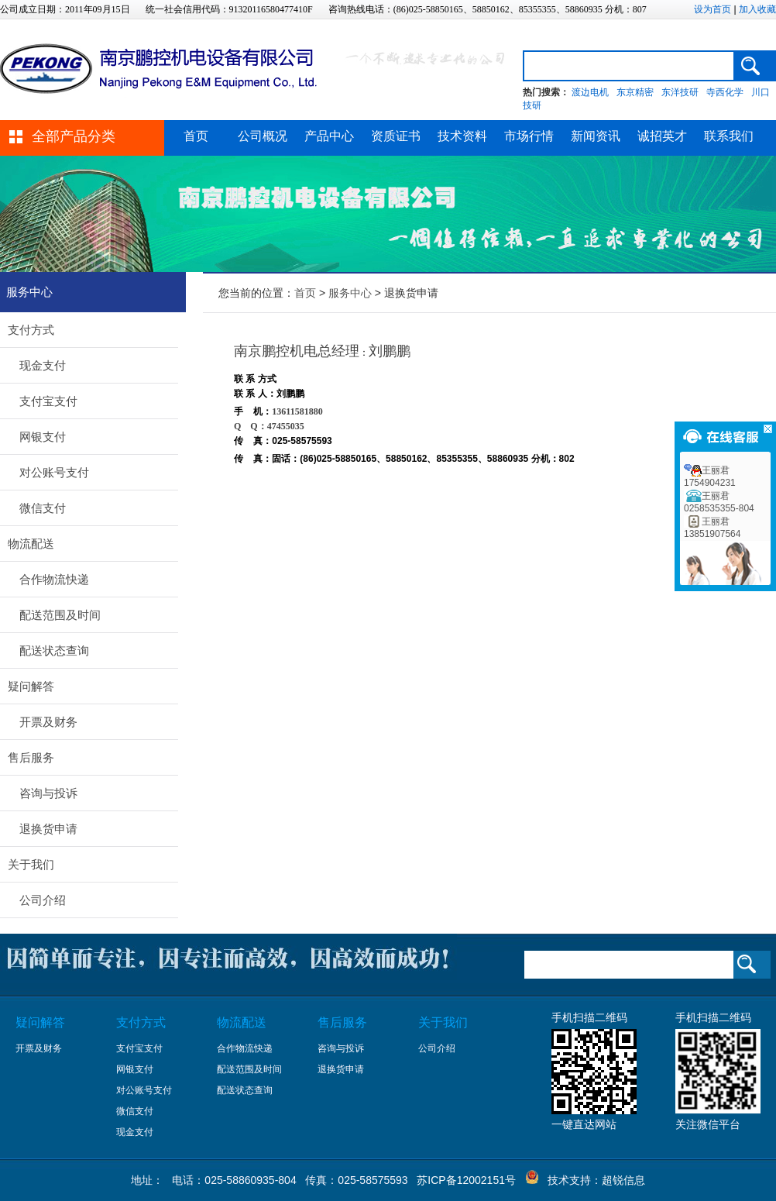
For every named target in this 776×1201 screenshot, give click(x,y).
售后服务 (31, 757)
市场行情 (529, 136)
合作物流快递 (54, 579)
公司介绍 (42, 900)
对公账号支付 (54, 472)
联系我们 (729, 136)
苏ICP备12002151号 (466, 1180)
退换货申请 (48, 828)
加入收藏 (757, 9)
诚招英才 (662, 136)
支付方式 (31, 329)
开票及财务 (48, 721)
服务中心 (350, 293)
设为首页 (712, 9)
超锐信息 (623, 1180)
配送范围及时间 (60, 614)
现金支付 (42, 365)
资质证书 (396, 136)
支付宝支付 (48, 401)
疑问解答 (31, 686)
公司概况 (262, 136)
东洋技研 (680, 92)
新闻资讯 (595, 136)
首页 (196, 136)
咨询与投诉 (48, 793)
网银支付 (42, 436)
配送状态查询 (54, 650)
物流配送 (31, 543)
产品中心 (329, 136)
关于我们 (31, 864)
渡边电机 (590, 92)
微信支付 (42, 507)
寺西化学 (724, 92)
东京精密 (635, 92)
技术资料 (462, 136)
